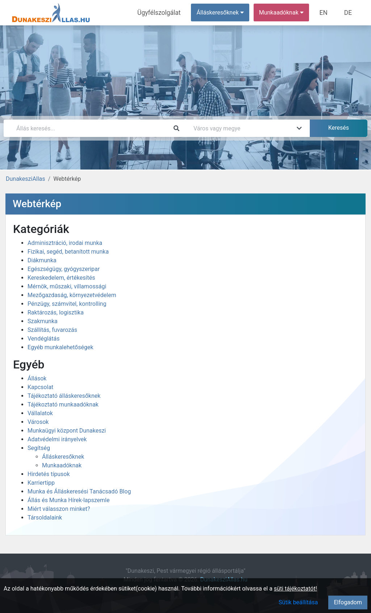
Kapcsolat (40, 387)
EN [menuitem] (326, 12)
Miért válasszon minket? (59, 508)
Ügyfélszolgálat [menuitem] (165, 12)
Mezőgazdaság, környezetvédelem (72, 295)
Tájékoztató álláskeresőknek (64, 395)
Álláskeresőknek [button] (224, 12)
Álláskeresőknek (63, 456)
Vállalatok (40, 413)
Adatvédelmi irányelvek (57, 439)
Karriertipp (41, 482)
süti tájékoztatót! (295, 588)
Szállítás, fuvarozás (52, 329)
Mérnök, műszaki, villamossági (67, 286)
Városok (38, 421)
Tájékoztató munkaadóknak (63, 404)
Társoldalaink (45, 517)
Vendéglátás (43, 338)
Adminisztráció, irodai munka (65, 242)
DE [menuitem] (349, 12)
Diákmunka (42, 260)
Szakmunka (43, 321)
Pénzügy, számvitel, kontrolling (67, 303)
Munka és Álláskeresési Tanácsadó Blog (79, 491)
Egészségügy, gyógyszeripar (64, 269)
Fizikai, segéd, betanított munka (68, 251)
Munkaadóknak (62, 465)
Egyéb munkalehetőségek (60, 347)
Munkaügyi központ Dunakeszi (67, 430)
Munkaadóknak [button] (285, 12)
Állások (37, 378)
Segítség (39, 448)
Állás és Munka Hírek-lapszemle (68, 500)
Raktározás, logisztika (56, 312)
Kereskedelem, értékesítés (61, 277)
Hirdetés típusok (49, 474)
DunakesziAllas (25, 178)
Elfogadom (348, 602)
